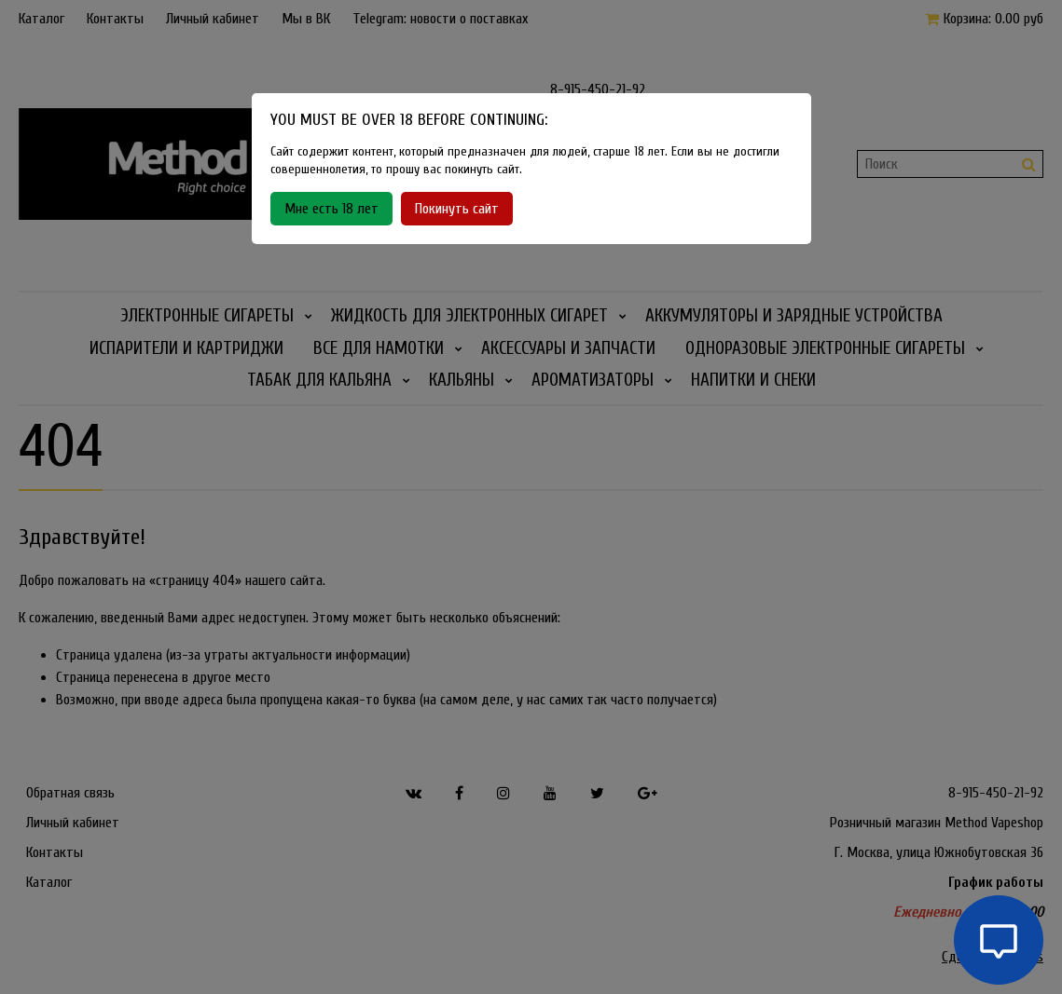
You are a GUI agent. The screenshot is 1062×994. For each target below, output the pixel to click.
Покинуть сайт (457, 208)
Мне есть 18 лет (331, 208)
